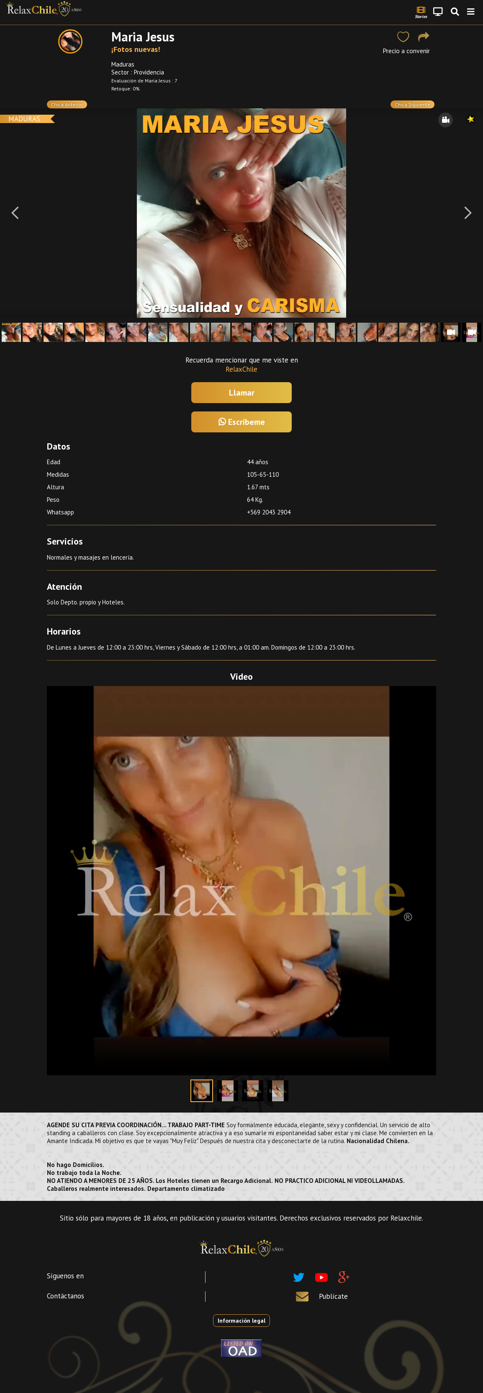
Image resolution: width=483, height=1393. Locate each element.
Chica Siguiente (412, 104)
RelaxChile (241, 369)
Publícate (333, 1296)
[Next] (468, 213)
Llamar (241, 392)
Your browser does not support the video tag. (241, 880)
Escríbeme (241, 421)
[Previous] (15, 213)
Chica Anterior (67, 104)
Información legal (241, 1320)
